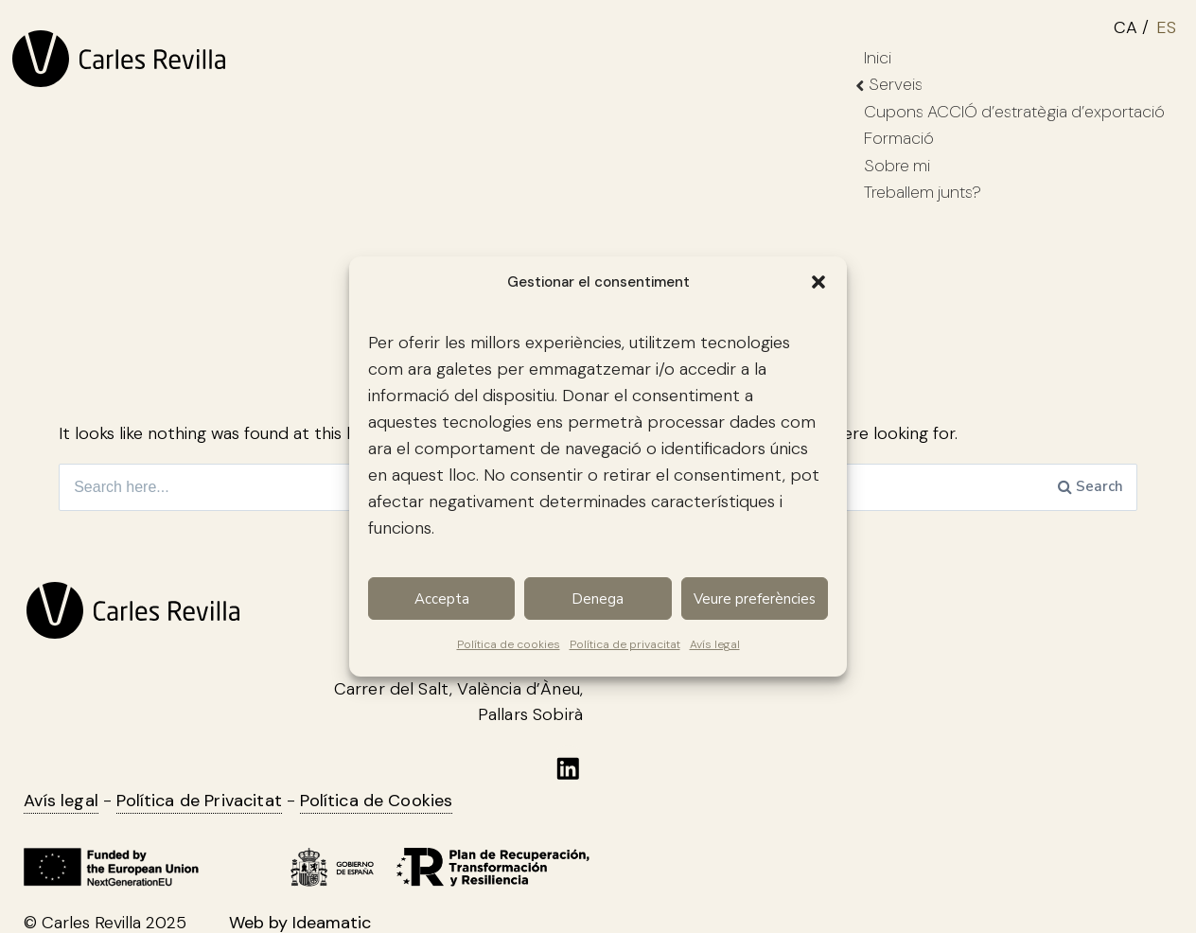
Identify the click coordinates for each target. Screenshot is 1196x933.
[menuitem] (1135, 24)
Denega (598, 599)
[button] (818, 282)
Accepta (441, 599)
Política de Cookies (376, 800)
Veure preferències (755, 599)
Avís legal (715, 644)
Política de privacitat (625, 644)
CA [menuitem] (1125, 27)
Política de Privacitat (199, 800)
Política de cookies (508, 644)
